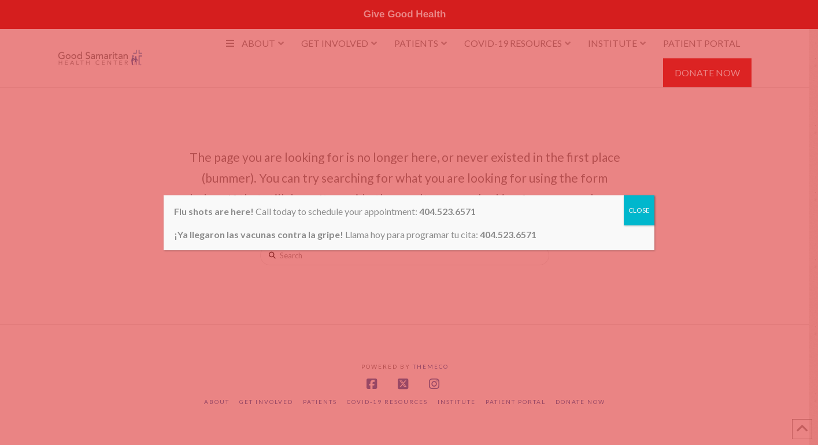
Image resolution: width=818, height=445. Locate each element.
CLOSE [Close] (639, 210)
